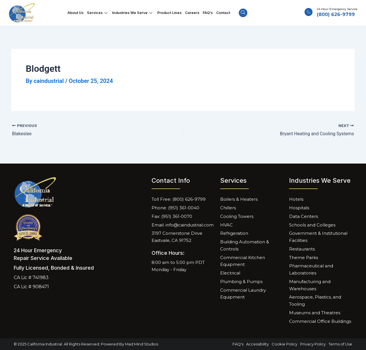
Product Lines (169, 13)
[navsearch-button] (239, 13)
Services (100, 13)
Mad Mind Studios (141, 344)
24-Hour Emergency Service (337, 9)
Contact (219, 13)
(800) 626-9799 (336, 14)
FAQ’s (205, 13)
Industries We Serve (134, 13)
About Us (79, 13)
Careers (191, 13)
